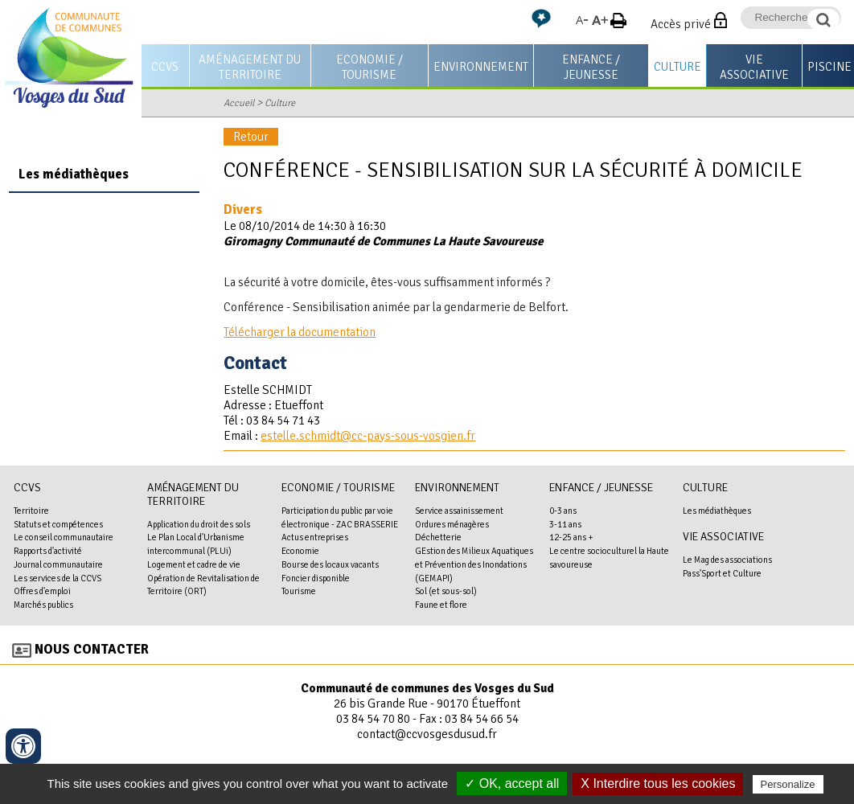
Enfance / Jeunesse (591, 67)
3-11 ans (565, 524)
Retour (251, 136)
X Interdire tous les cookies (658, 783)
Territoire (31, 510)
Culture (677, 66)
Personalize (788, 784)
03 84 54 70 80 (373, 719)
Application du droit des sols (198, 524)
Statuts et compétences (58, 524)
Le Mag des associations (727, 559)
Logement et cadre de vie (193, 564)
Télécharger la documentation (300, 332)
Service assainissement (459, 510)
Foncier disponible (315, 578)
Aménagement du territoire (250, 67)
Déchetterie (438, 537)
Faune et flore (441, 604)
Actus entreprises (314, 537)
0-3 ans (563, 510)
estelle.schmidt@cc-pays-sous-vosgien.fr (368, 436)
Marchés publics (43, 604)
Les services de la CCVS (57, 578)
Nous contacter (92, 649)
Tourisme (298, 591)
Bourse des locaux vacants (330, 564)
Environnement (480, 66)
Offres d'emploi (42, 591)
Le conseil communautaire (63, 537)
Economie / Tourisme (369, 67)
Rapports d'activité (48, 550)
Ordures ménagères (452, 524)
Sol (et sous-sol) (446, 591)
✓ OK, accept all (512, 783)
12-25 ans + (571, 537)
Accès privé (681, 24)
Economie (300, 550)
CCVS (165, 66)
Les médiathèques (73, 174)
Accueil (239, 102)
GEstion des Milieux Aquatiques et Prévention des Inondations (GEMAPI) (474, 564)
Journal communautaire (58, 564)
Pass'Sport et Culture (722, 573)
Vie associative (754, 67)
